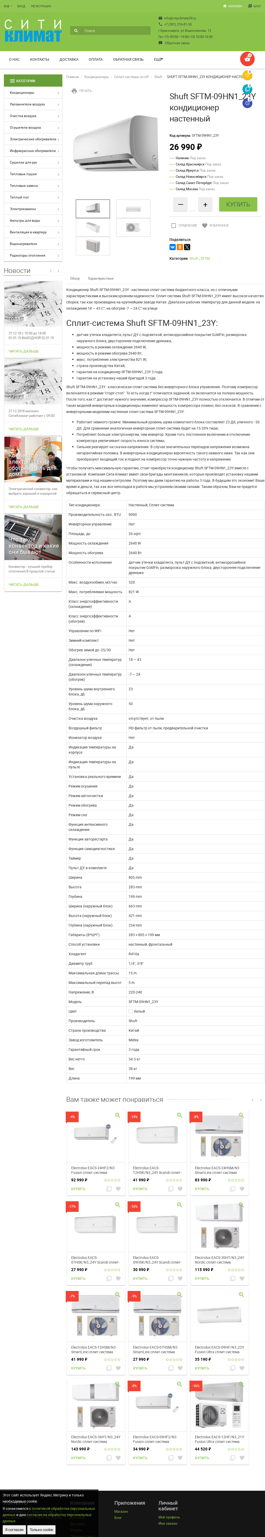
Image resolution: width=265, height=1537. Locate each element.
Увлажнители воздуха (27, 104)
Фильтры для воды (25, 220)
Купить (78, 1188)
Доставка (69, 59)
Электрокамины (23, 209)
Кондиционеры (22, 92)
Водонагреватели (23, 243)
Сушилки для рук (23, 162)
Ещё (158, 59)
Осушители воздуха (25, 127)
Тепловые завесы (24, 185)
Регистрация (41, 6)
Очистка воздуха (23, 115)
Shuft (158, 76)
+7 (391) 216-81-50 (175, 24)
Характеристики (101, 278)
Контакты (39, 59)
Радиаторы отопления (27, 255)
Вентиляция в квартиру (28, 232)
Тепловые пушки (23, 174)
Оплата (96, 59)
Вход (21, 6)
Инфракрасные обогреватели (33, 150)
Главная (72, 76)
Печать (81, 90)
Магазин (232, 6)
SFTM (205, 258)
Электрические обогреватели (33, 139)
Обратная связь (174, 43)
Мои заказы (168, 1523)
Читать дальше (24, 351)
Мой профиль (169, 1517)
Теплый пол (19, 197)
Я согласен (14, 1529)
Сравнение (183, 225)
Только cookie (41, 1529)
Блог (254, 6)
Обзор (75, 278)
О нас (14, 59)
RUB (6, 6)
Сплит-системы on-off (131, 76)
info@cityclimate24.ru (177, 18)
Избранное (215, 225)
